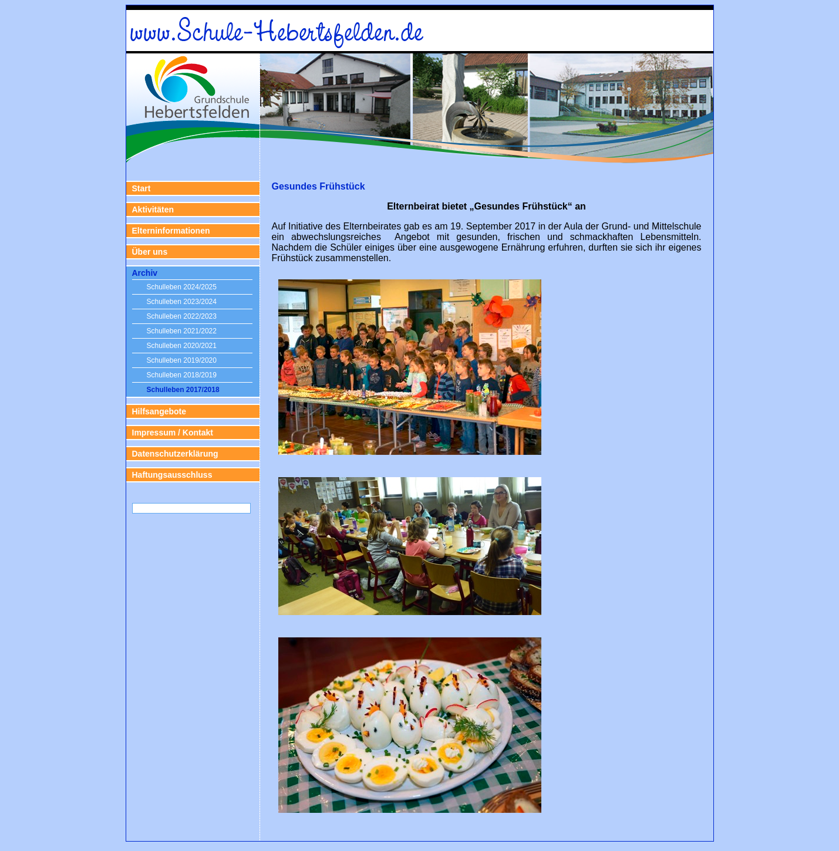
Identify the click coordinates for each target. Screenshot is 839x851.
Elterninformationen (171, 230)
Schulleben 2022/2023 (182, 316)
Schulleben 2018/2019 (182, 375)
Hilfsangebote (159, 411)
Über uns (150, 251)
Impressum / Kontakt (172, 432)
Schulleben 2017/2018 (183, 390)
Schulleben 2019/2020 (182, 360)
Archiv (145, 273)
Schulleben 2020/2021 (182, 346)
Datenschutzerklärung (175, 453)
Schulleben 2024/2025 (182, 287)
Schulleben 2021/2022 (182, 331)
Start (141, 188)
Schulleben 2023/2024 (182, 302)
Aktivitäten (153, 209)
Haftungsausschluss (172, 474)
